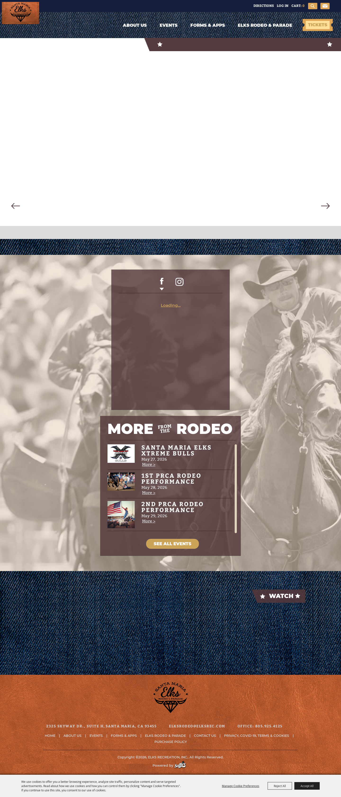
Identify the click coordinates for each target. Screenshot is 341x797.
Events (169, 25)
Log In (282, 5)
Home (50, 736)
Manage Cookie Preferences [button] (240, 786)
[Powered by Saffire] (182, 765)
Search (312, 6)
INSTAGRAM (179, 284)
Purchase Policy (170, 742)
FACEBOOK (161, 284)
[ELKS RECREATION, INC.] (41, 26)
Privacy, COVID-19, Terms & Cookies (256, 736)
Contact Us (205, 736)
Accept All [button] (307, 786)
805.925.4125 (269, 726)
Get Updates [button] (325, 6)
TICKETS (317, 24)
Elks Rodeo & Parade (265, 25)
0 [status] (303, 5)
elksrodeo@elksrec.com (197, 726)
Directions (263, 5)
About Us (135, 25)
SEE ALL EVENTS (172, 543)
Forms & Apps (207, 25)
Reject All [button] (280, 786)
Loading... (171, 305)
